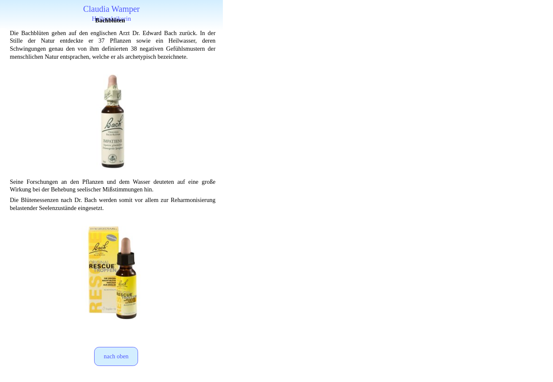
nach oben (116, 356)
